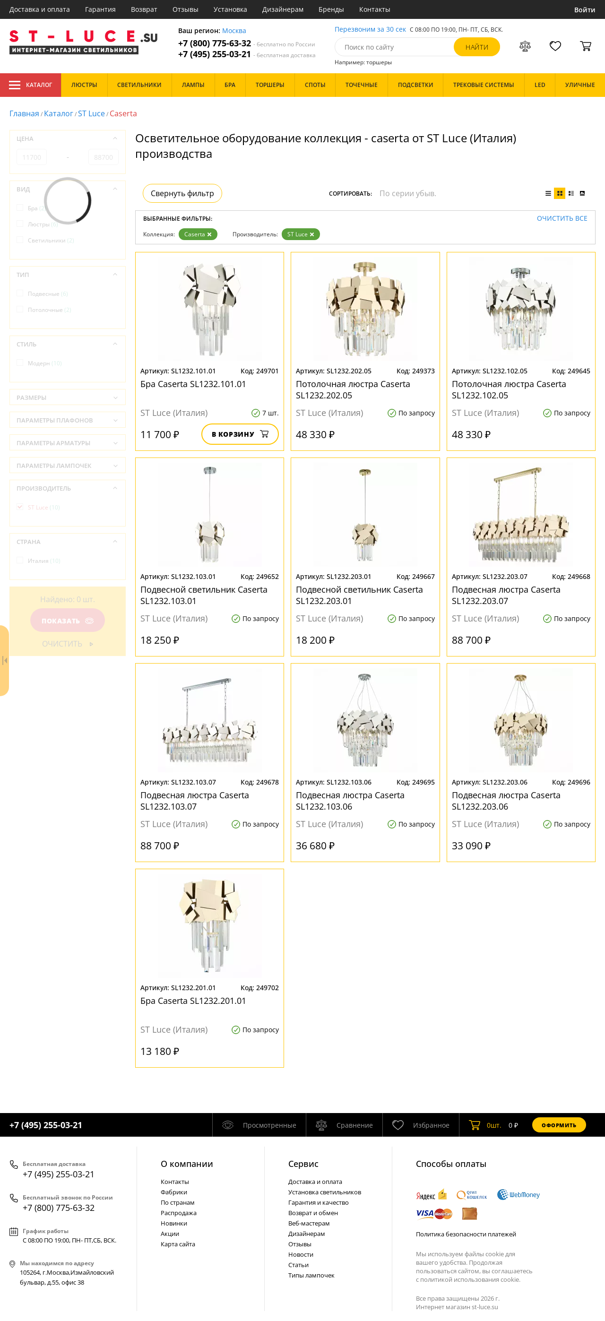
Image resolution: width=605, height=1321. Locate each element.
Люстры (43, 224)
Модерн (45, 363)
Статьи (298, 1265)
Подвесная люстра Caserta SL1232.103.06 (350, 800)
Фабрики (174, 1192)
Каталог (30, 85)
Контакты (374, 9)
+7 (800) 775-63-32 (246, 43)
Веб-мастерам (309, 1223)
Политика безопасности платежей (466, 1234)
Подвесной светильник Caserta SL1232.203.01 (359, 595)
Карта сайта (178, 1244)
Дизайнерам (282, 9)
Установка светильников (324, 1192)
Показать (68, 620)
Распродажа (179, 1213)
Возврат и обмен (313, 1213)
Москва (234, 31)
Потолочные (49, 310)
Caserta (198, 234)
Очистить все (562, 219)
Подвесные (48, 294)
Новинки (174, 1223)
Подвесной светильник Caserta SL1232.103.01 (204, 595)
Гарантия (100, 9)
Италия (44, 561)
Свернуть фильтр (182, 193)
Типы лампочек (311, 1275)
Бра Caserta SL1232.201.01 (193, 1000)
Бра (37, 208)
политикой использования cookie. (470, 1279)
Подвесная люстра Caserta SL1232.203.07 (506, 595)
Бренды (331, 9)
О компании (187, 1163)
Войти (585, 9)
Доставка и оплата (39, 9)
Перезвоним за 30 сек (370, 30)
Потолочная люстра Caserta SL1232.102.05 (509, 389)
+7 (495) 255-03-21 (247, 54)
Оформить (559, 1125)
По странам (178, 1202)
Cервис (303, 1163)
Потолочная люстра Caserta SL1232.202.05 (353, 389)
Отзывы (186, 9)
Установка (230, 9)
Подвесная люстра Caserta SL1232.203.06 (506, 800)
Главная (24, 113)
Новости (300, 1254)
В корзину (240, 434)
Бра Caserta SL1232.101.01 (193, 383)
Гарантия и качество (318, 1202)
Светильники (51, 240)
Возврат (144, 9)
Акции (170, 1233)
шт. (485, 1125)
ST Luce (91, 113)
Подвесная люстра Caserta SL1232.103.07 (194, 800)
